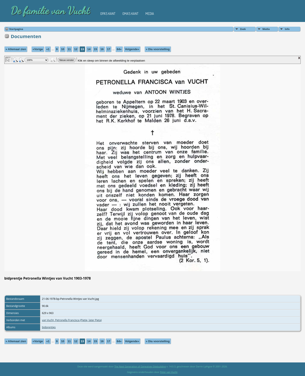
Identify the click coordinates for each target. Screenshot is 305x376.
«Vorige (38, 49)
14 (89, 49)
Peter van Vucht (168, 372)
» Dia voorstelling (158, 49)
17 (108, 49)
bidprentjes (49, 327)
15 (95, 49)
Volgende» (132, 49)
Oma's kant (130, 13)
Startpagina (16, 29)
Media (149, 13)
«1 (47, 49)
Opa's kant (108, 13)
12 (75, 49)
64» (119, 49)
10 (62, 49)
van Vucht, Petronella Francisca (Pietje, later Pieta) (72, 320)
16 (102, 49)
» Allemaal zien (16, 49)
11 (69, 49)
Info (287, 29)
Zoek (243, 29)
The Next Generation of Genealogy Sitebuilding (140, 366)
